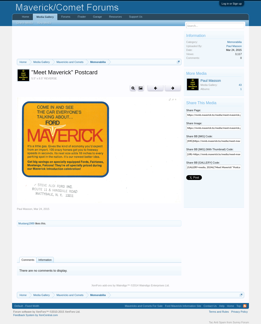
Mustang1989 (26, 223)
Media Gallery (45, 16)
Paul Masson (24, 208)
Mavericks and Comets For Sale (144, 305)
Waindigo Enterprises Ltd (154, 285)
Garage (97, 16)
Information (45, 259)
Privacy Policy (239, 311)
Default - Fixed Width (26, 305)
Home (25, 16)
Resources (115, 16)
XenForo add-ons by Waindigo (109, 285)
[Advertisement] (99, 42)
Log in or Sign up (232, 3)
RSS (245, 306)
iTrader (81, 16)
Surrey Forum (241, 322)
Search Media (24, 22)
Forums (65, 16)
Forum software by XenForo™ (46, 311)
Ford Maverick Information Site (183, 305)
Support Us (135, 16)
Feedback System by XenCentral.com (35, 315)
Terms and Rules (219, 311)
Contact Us (210, 305)
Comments (27, 259)
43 (240, 84)
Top (238, 305)
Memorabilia (234, 42)
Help (222, 305)
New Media (44, 22)
